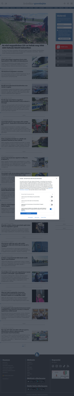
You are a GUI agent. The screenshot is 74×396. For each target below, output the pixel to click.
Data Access (37, 217)
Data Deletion (30, 217)
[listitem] (37, 194)
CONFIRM (29, 213)
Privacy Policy (43, 217)
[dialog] (37, 198)
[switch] (51, 197)
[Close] (57, 179)
